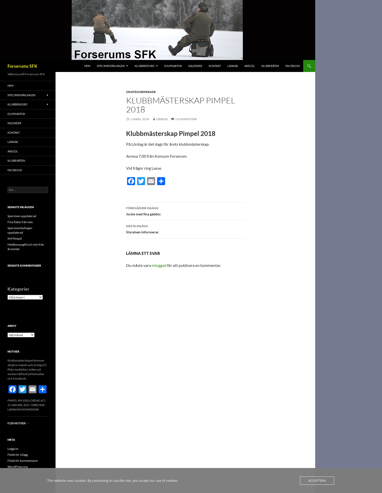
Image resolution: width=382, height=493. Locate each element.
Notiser (13, 351)
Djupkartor (173, 65)
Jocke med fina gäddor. (185, 210)
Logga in (13, 449)
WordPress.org (18, 467)
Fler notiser (18, 423)
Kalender (195, 65)
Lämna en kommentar (23, 409)
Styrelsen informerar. (185, 228)
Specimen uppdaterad (22, 216)
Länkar (232, 65)
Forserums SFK (23, 66)
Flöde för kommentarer (23, 461)
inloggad (159, 265)
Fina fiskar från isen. (21, 222)
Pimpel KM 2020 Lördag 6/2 (26, 400)
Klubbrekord (144, 65)
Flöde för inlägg (18, 455)
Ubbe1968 (37, 405)
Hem (87, 65)
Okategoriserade (141, 92)
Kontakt (215, 65)
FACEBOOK (292, 65)
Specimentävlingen (111, 65)
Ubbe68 (162, 119)
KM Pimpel (15, 238)
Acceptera (317, 480)
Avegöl (249, 65)
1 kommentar (186, 119)
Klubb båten (270, 65)
